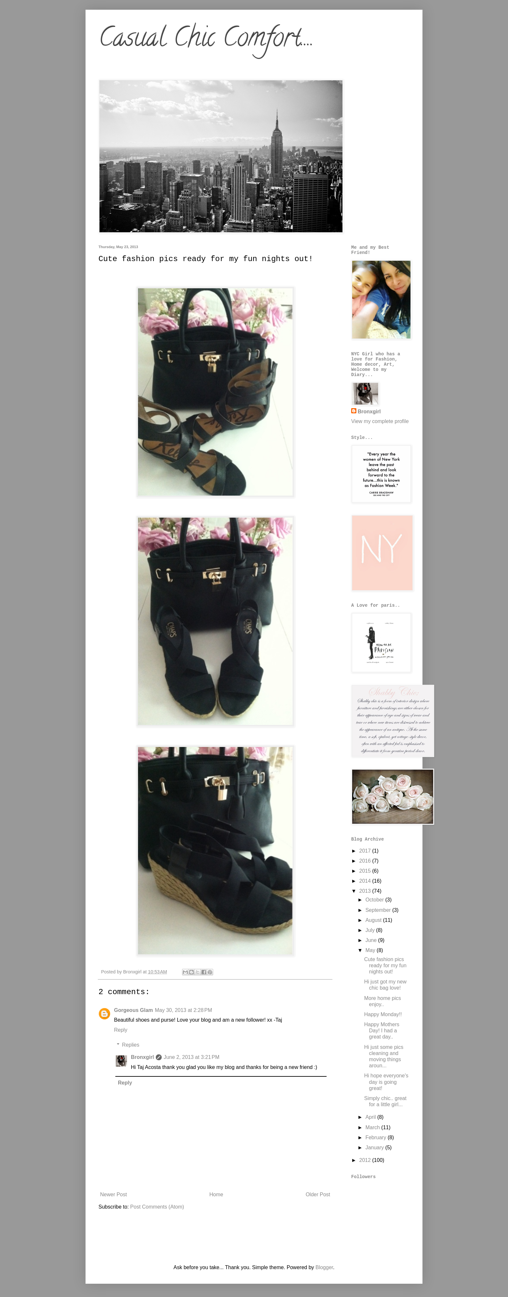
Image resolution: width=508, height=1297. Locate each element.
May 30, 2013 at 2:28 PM (183, 1010)
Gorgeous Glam (133, 1010)
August (374, 920)
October (375, 899)
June (371, 940)
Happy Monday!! (383, 1014)
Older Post (318, 1194)
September (378, 910)
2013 (365, 891)
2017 (365, 851)
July (370, 930)
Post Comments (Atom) (157, 1207)
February (376, 1137)
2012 (365, 1160)
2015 (365, 871)
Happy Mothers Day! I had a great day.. (381, 1030)
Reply (120, 1030)
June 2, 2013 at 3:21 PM (191, 1057)
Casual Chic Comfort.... (206, 40)
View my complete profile (380, 421)
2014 (365, 881)
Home (216, 1194)
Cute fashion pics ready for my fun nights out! (385, 965)
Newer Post (113, 1194)
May (371, 950)
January (375, 1147)
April (371, 1117)
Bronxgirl (142, 1057)
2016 (365, 861)
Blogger (324, 1267)
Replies (130, 1045)
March (373, 1127)
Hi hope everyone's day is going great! (386, 1082)
